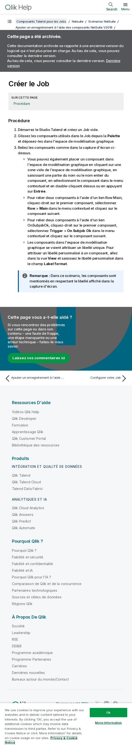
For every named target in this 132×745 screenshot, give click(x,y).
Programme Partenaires (31, 659)
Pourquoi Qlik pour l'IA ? (31, 577)
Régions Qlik (22, 604)
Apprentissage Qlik (27, 432)
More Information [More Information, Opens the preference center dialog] (108, 723)
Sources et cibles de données (37, 597)
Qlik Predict (21, 521)
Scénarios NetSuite (102, 21)
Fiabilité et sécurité (27, 557)
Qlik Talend (21, 475)
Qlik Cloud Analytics (28, 508)
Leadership (21, 633)
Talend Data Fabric (27, 489)
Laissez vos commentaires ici (38, 358)
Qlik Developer (24, 418)
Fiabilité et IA (22, 570)
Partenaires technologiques (34, 590)
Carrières (19, 666)
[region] (66, 724)
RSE (15, 639)
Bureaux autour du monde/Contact (40, 679)
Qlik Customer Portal (29, 438)
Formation (20, 425)
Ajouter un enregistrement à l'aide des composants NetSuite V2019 (64, 27)
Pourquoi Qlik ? (24, 550)
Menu (125, 9)
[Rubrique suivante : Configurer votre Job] (97, 378)
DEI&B (16, 646)
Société (18, 626)
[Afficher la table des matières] (9, 21)
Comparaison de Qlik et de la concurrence (46, 584)
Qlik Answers (22, 515)
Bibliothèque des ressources (35, 445)
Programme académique (32, 653)
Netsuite (78, 21)
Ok (108, 712)
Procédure (22, 104)
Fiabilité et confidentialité (32, 564)
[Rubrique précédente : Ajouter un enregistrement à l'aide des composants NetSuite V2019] (34, 378)
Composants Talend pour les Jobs (41, 21)
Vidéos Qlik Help (25, 412)
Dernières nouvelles (28, 673)
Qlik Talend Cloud (26, 482)
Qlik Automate (23, 528)
